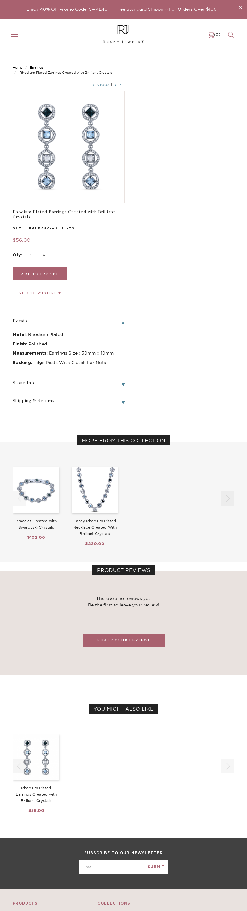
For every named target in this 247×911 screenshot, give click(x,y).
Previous (209, 63)
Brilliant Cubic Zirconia (113, 848)
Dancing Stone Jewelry (113, 835)
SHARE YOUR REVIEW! (123, 487)
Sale (17, 860)
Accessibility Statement (190, 860)
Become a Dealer (184, 829)
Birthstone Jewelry (108, 829)
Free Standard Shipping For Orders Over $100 (166, 9)
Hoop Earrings (103, 854)
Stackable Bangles (108, 860)
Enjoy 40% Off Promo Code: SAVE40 (67, 9)
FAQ (171, 835)
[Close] (240, 7)
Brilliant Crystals (106, 841)
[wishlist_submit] (210, 140)
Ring (17, 854)
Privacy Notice (181, 841)
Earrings (36, 62)
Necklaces (23, 835)
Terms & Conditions (186, 854)
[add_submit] (152, 140)
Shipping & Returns (186, 848)
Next (228, 63)
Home (18, 62)
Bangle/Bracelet (29, 848)
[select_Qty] (152, 122)
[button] (227, 346)
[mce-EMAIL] (123, 782)
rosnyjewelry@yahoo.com (38, 900)
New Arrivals (25, 829)
